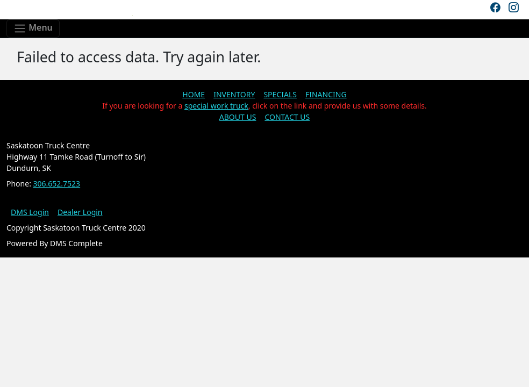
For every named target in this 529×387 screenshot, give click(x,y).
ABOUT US (237, 117)
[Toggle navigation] (33, 28)
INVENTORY (234, 94)
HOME (193, 94)
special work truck (216, 106)
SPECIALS (280, 94)
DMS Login (30, 212)
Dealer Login (80, 212)
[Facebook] (495, 7)
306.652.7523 (57, 183)
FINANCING (326, 94)
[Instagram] (513, 7)
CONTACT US (287, 117)
